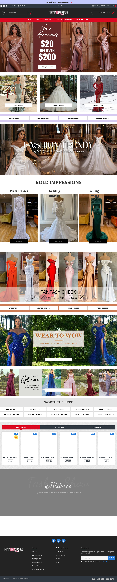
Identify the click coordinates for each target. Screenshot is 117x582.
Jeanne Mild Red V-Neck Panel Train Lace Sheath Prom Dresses (30, 461)
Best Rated (97, 430)
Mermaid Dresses (43, 118)
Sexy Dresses (14, 118)
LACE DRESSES (14, 309)
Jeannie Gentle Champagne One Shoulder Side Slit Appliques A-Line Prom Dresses (11, 461)
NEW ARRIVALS (11, 411)
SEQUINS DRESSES (44, 309)
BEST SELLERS (35, 411)
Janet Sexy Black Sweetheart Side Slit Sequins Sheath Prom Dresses (106, 461)
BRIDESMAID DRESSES (11, 417)
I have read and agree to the (95, 567)
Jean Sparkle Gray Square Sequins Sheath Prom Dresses (49, 461)
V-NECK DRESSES (103, 309)
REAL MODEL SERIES (35, 417)
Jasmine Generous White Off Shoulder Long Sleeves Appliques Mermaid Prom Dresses (68, 461)
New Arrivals (21, 430)
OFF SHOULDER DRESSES (105, 417)
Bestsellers (59, 430)
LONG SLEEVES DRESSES (58, 417)
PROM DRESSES (58, 411)
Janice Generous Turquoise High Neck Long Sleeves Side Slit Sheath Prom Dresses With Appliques (87, 461)
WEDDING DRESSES (82, 411)
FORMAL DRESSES (106, 411)
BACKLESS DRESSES (82, 417)
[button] (57, 469)
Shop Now (19, 241)
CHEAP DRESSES (73, 309)
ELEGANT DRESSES (102, 118)
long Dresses (73, 118)
